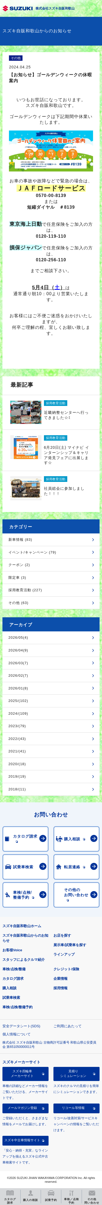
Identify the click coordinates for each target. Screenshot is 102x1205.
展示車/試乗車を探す (69, 945)
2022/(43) (17, 739)
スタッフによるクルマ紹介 (23, 960)
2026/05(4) (18, 637)
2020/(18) (17, 764)
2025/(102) (18, 701)
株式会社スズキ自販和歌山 (55, 8)
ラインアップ (64, 954)
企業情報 (60, 979)
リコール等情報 (73, 1108)
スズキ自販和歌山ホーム (21, 926)
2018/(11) (17, 789)
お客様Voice (12, 950)
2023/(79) (17, 726)
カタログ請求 (13, 979)
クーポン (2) (19, 565)
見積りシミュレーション (73, 1073)
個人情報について (16, 1034)
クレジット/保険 (66, 969)
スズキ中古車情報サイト (22, 1140)
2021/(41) (17, 751)
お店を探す (62, 935)
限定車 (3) (17, 578)
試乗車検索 (11, 998)
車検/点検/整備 (13, 969)
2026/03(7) (18, 663)
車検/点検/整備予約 (17, 1007)
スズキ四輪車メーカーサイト (22, 1073)
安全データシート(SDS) (21, 1026)
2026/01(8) (18, 688)
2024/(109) (18, 713)
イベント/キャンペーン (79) (32, 552)
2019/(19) (17, 776)
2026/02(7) (18, 675)
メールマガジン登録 (22, 1108)
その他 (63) (18, 603)
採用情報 (60, 988)
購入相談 (9, 988)
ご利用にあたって (67, 1026)
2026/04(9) (18, 650)
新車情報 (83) (20, 540)
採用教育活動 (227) (25, 590)
